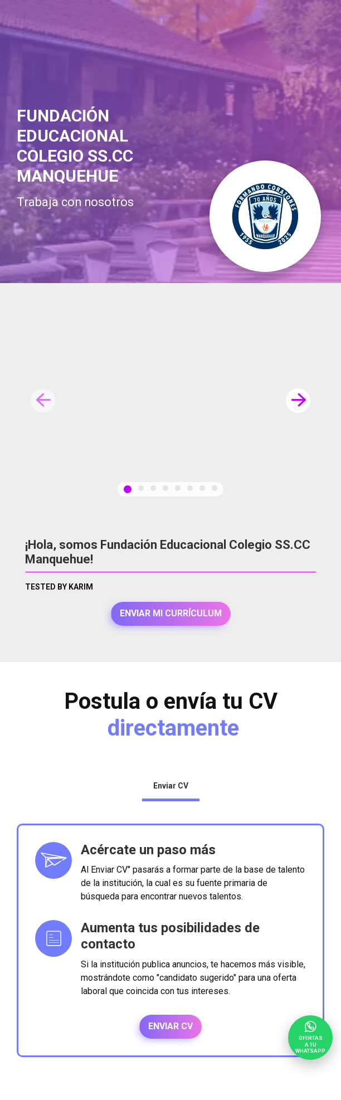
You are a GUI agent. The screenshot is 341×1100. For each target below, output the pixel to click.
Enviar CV (170, 1026)
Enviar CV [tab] (170, 785)
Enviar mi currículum (171, 613)
